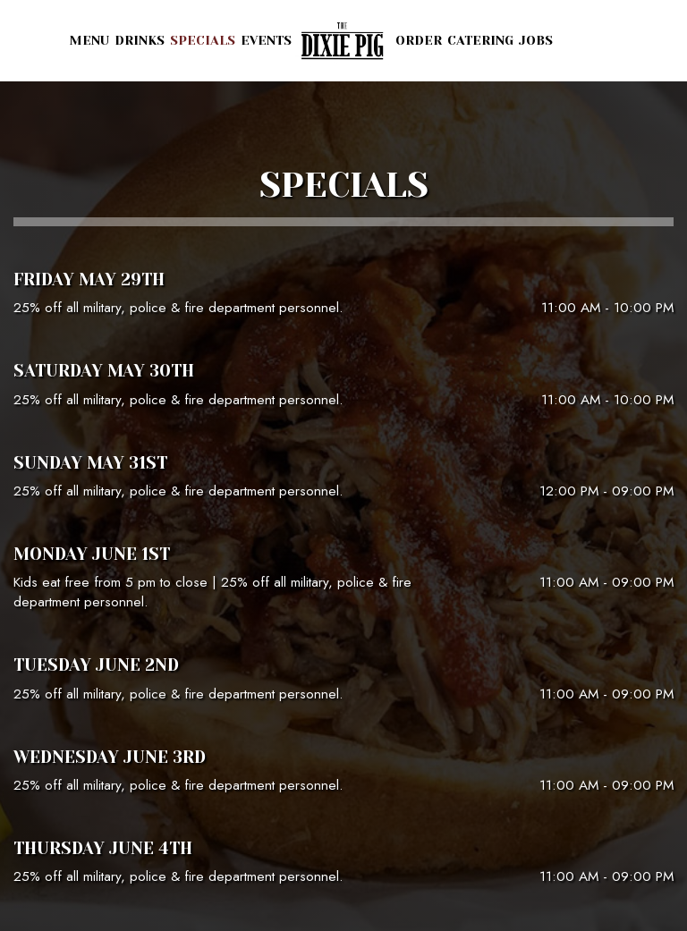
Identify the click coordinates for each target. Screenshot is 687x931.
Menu (89, 40)
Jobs (536, 40)
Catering (480, 40)
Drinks (139, 40)
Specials (202, 40)
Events (266, 40)
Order (418, 40)
